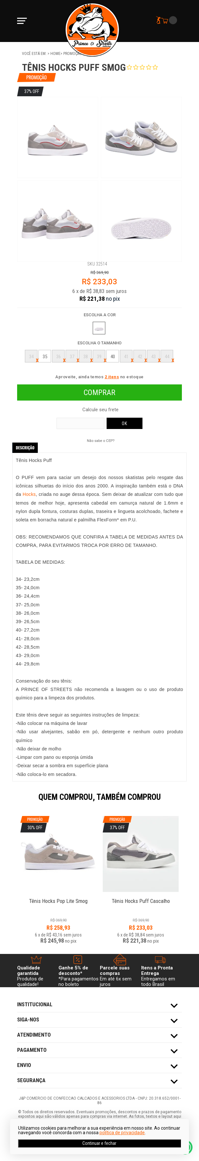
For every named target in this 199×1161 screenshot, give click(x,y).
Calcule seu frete (100, 409)
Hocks (29, 494)
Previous (14, 801)
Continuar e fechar (99, 1143)
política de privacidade (122, 1132)
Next (185, 801)
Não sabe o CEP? (100, 441)
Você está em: (34, 53)
